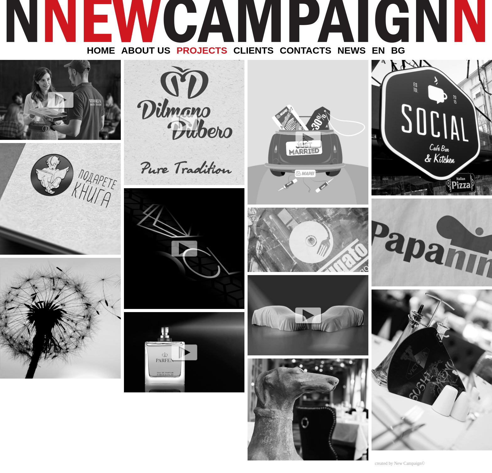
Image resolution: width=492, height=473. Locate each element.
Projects (201, 50)
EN (378, 50)
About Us (145, 50)
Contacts (305, 50)
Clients (253, 50)
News (351, 50)
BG (398, 50)
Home (101, 50)
